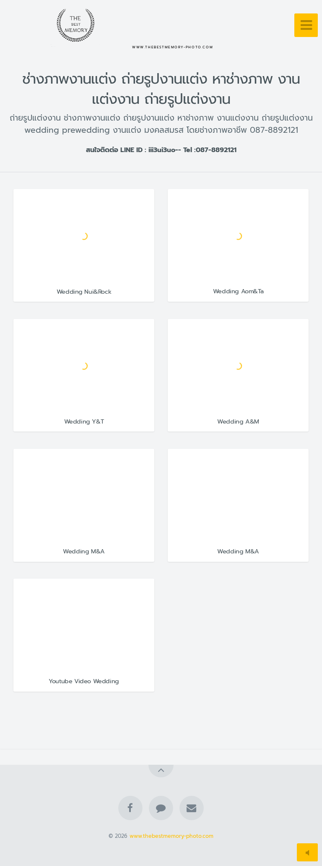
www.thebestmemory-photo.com (171, 836)
